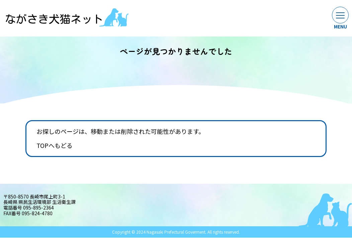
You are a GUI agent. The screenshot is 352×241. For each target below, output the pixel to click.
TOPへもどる (54, 145)
